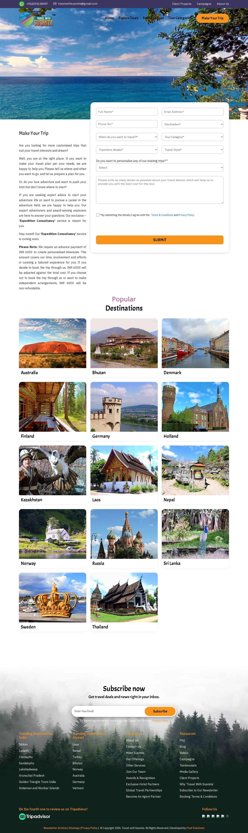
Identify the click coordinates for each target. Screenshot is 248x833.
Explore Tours (128, 18)
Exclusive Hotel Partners (142, 783)
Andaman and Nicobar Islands (39, 787)
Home (109, 18)
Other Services (135, 765)
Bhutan (77, 763)
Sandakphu (26, 763)
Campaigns (203, 4)
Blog (183, 747)
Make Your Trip (212, 18)
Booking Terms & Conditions (198, 795)
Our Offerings (135, 759)
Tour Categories (180, 18)
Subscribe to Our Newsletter (199, 789)
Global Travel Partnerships (144, 789)
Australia (79, 775)
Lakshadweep (28, 769)
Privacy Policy (186, 215)
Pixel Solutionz (196, 827)
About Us (222, 4)
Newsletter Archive (55, 827)
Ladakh (24, 751)
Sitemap (74, 827)
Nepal (77, 751)
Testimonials (188, 765)
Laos (76, 745)
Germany (79, 781)
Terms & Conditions (162, 215)
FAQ (182, 741)
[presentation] (118, 227)
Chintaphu (26, 757)
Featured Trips (153, 18)
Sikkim (23, 745)
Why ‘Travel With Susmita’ (197, 783)
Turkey (77, 757)
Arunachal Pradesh (31, 775)
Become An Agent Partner (143, 795)
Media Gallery (189, 771)
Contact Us (133, 747)
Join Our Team (135, 771)
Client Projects (181, 4)
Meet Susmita (135, 753)
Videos (184, 753)
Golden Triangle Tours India (37, 781)
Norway (78, 769)
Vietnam (78, 787)
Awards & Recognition (140, 777)
